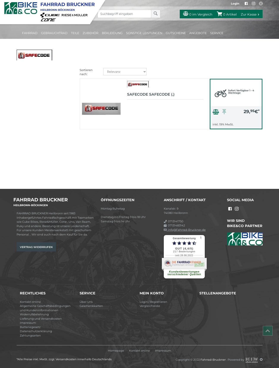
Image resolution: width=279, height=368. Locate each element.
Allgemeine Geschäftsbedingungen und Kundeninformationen (45, 308)
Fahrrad (30, 33)
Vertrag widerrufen (36, 247)
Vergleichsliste (150, 306)
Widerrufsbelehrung (34, 314)
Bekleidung (112, 33)
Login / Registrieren (153, 301)
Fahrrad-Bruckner (213, 359)
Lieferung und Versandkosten (41, 318)
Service (216, 33)
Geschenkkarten (91, 306)
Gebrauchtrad (54, 33)
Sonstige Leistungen (144, 33)
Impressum (28, 322)
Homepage (116, 350)
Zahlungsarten (30, 335)
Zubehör (90, 33)
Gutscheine (176, 33)
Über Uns (86, 301)
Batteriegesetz (30, 327)
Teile (75, 33)
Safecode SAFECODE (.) (151, 94)
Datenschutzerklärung (36, 331)
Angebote (198, 33)
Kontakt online (30, 301)
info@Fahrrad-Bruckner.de (185, 229)
